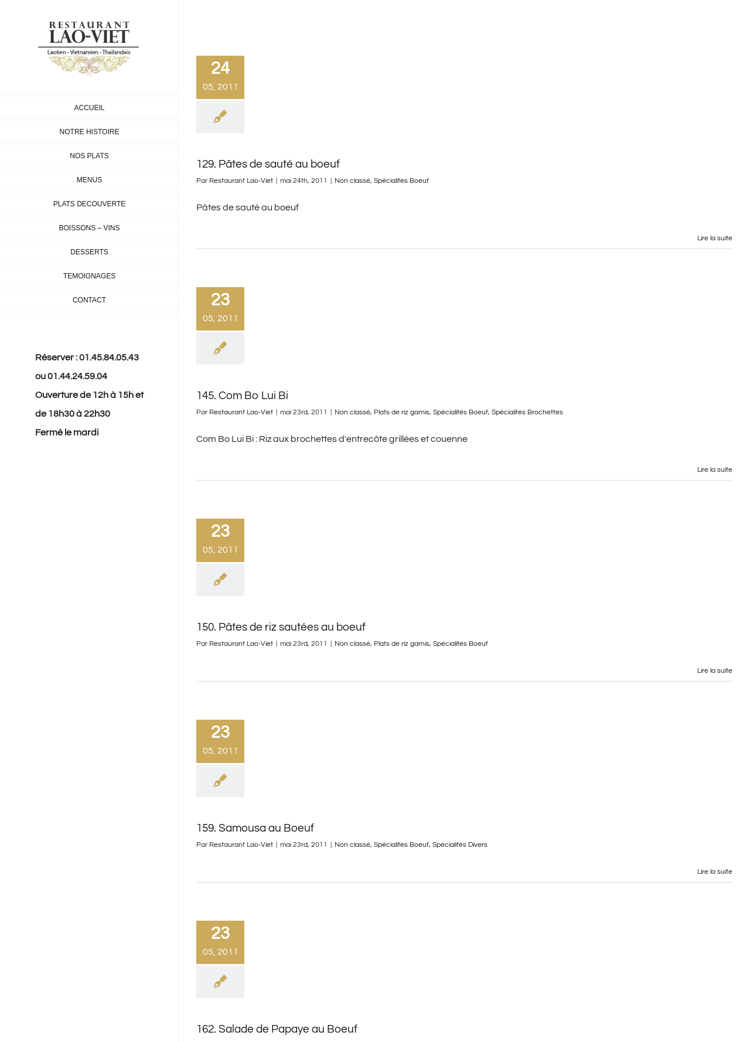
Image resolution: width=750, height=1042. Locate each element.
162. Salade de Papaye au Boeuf (276, 1029)
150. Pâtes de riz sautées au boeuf (281, 627)
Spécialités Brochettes (527, 412)
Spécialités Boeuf (401, 181)
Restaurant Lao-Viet (241, 181)
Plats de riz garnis (401, 412)
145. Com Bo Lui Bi (242, 395)
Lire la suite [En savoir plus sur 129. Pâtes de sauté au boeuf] (714, 238)
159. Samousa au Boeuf (255, 828)
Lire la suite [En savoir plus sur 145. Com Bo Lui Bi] (714, 470)
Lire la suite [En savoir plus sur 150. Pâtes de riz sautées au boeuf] (714, 671)
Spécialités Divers (460, 845)
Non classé (352, 181)
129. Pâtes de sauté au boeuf (268, 164)
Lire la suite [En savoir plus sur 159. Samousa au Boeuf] (714, 872)
